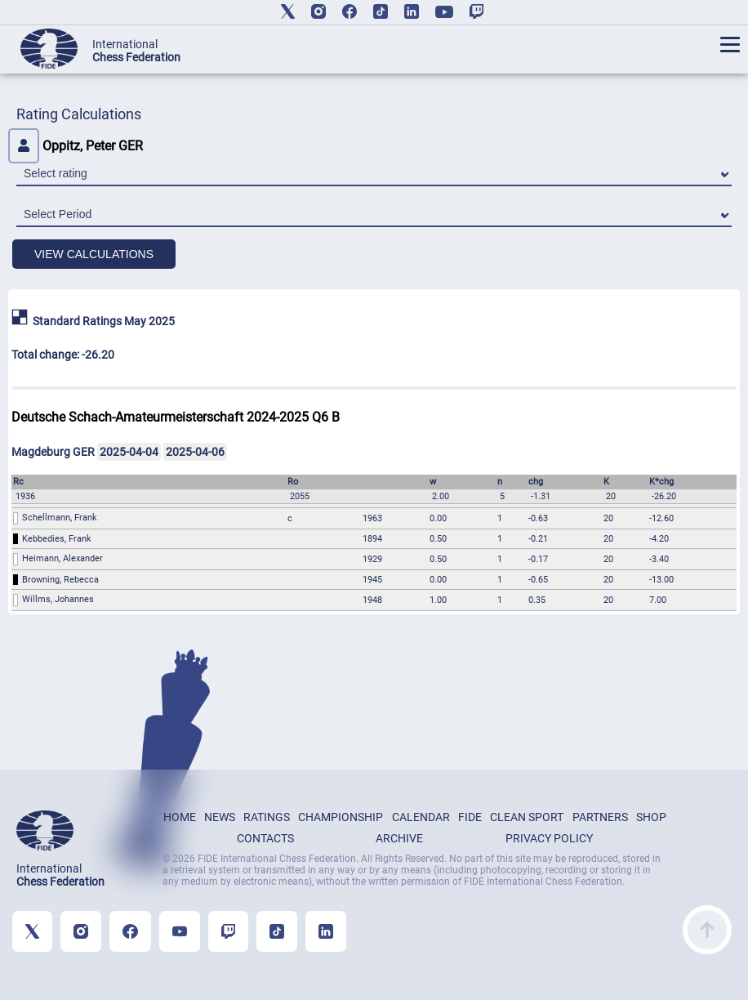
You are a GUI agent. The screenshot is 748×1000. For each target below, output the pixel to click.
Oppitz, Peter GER (75, 146)
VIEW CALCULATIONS (94, 254)
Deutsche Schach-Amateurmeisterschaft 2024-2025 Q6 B (175, 417)
